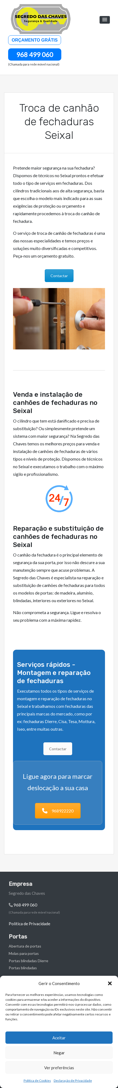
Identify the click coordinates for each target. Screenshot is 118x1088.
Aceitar (59, 1037)
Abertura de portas (25, 946)
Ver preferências (59, 1067)
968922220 (58, 810)
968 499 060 (34, 54)
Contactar (59, 275)
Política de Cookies (37, 1080)
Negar (59, 1052)
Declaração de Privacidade (73, 1080)
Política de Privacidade (29, 923)
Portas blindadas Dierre (28, 960)
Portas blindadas (23, 967)
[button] (110, 983)
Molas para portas (24, 953)
